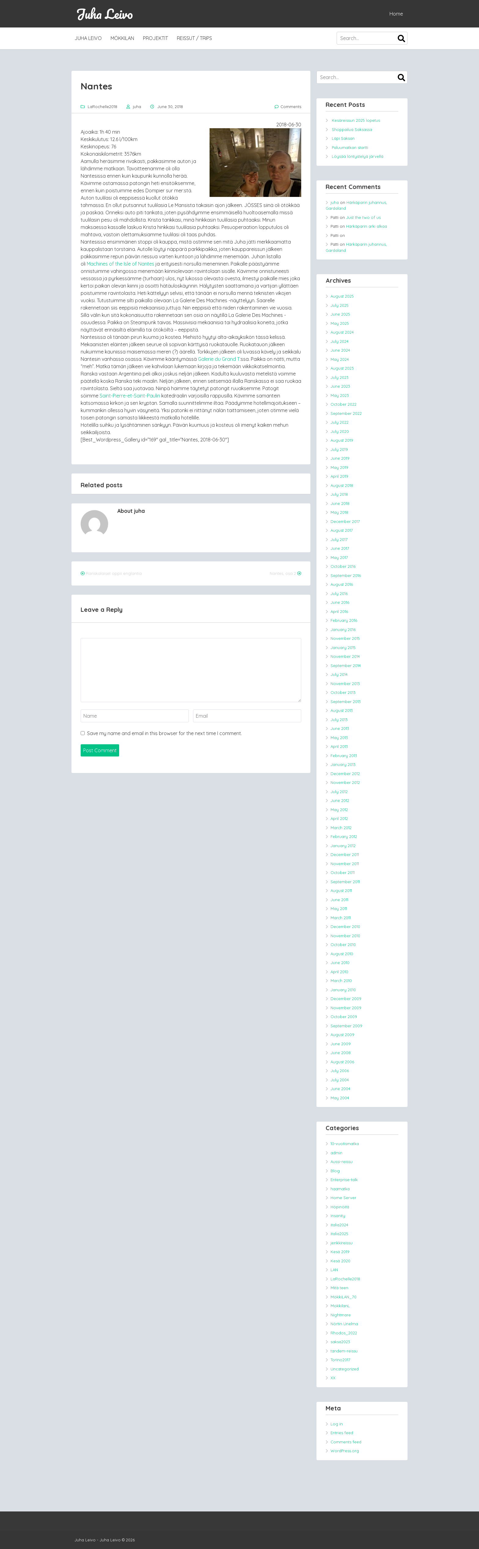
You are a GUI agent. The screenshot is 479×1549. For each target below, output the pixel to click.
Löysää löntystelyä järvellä (357, 156)
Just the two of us (363, 217)
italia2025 (339, 1233)
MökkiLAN (122, 38)
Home (396, 14)
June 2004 (340, 1088)
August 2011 (341, 890)
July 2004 (340, 1079)
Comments (290, 106)
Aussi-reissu (342, 1161)
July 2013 (339, 719)
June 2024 (340, 350)
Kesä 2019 (340, 1251)
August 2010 (342, 953)
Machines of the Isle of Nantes (120, 264)
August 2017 (342, 530)
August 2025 (342, 296)
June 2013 (340, 728)
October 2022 (344, 404)
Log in (337, 1423)
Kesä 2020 (340, 1260)
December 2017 (345, 521)
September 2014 (346, 665)
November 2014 (345, 656)
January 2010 (343, 989)
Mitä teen (339, 1287)
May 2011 (339, 908)
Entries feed (342, 1432)
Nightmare (341, 1314)
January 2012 (343, 845)
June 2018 (340, 503)
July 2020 (340, 431)
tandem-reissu (344, 1350)
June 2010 (340, 962)
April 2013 (339, 746)
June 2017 (340, 548)
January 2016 (343, 629)
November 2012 (345, 782)
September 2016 (346, 575)
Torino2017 (340, 1359)
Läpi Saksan (343, 138)
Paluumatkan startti (350, 147)
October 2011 (343, 872)
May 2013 (339, 737)
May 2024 (340, 359)
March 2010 (341, 980)
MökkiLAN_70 (344, 1296)
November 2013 (345, 683)
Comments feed (346, 1441)
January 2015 (343, 647)
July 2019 (339, 449)
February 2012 (344, 836)
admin (336, 1152)
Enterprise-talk (344, 1179)
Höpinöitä (340, 1206)
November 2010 (345, 935)
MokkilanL (340, 1305)
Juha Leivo (104, 13)
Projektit (155, 38)
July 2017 (339, 539)
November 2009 (346, 1007)
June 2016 (340, 602)
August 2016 (342, 584)
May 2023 (340, 395)
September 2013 (346, 701)
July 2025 (340, 305)
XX (333, 1377)
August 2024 (342, 332)
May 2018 (339, 512)
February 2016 (344, 620)
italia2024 (339, 1224)
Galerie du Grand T (219, 359)
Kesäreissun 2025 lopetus (356, 120)
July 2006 (340, 1070)
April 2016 (339, 611)
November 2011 (345, 863)
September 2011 (345, 881)
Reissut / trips (194, 38)
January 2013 (343, 764)
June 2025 (340, 314)
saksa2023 (340, 1341)
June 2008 (341, 1052)
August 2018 (342, 485)
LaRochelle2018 (102, 106)
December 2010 (345, 926)
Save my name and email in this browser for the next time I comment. (164, 733)
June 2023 (340, 386)
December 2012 (345, 773)
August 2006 (342, 1061)
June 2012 (340, 800)
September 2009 (346, 1025)
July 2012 (339, 791)
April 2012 (339, 818)
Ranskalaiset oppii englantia (114, 573)
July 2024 (340, 341)
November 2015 (345, 638)
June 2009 (341, 1043)
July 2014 (339, 674)
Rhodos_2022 (344, 1332)
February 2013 (344, 755)
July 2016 (339, 593)
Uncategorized (345, 1368)
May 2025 (340, 323)
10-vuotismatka (345, 1143)
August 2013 (342, 710)
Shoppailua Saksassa (352, 129)
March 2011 (341, 917)
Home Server (343, 1197)
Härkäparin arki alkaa (366, 226)
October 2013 (343, 692)
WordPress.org (345, 1450)
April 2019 (339, 476)
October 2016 (343, 566)
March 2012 (341, 827)
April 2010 (339, 971)
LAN (334, 1269)
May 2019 (339, 467)
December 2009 (346, 998)
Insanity (338, 1215)
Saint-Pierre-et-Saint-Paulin (130, 396)
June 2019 (340, 458)
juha (137, 106)
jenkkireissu (342, 1242)
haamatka (340, 1188)
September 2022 (346, 413)
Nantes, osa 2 (283, 573)
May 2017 (339, 557)
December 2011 (345, 854)
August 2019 (342, 440)
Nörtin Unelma (344, 1323)
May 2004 (340, 1097)
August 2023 (342, 368)
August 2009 (342, 1034)
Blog (335, 1170)
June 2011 (339, 899)
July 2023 (340, 377)
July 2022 (340, 422)
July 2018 (339, 494)
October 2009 (344, 1016)
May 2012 (339, 809)
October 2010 (343, 944)
